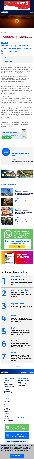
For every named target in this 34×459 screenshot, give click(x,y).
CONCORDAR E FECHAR (17, 455)
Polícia (6, 406)
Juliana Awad (21, 385)
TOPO (17, 367)
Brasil (5, 404)
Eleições (6, 416)
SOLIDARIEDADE (8, 420)
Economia (6, 413)
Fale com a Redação (9, 386)
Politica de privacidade (7, 390)
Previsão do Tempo (9, 410)
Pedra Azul (7, 401)
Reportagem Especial (9, 415)
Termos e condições (9, 393)
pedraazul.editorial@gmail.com (22, 161)
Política (6, 408)
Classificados (21, 420)
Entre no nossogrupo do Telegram (16, 435)
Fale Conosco (7, 388)
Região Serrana (8, 403)
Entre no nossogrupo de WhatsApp (16, 427)
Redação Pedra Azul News (23, 381)
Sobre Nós (7, 383)
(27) (14, 371)
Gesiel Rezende (22, 384)
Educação (6, 418)
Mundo (6, 411)
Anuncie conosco (8, 384)
